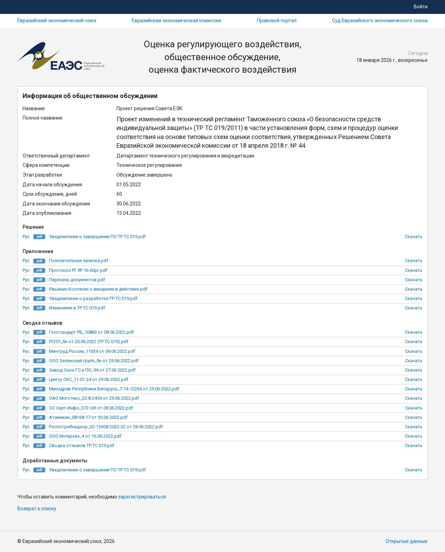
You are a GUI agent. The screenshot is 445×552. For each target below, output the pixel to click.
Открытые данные (407, 541)
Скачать (413, 236)
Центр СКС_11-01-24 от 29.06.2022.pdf (88, 379)
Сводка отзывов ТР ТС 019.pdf (81, 445)
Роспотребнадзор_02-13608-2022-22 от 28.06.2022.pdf (106, 426)
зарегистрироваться (142, 497)
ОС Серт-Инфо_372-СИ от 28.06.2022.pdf (91, 408)
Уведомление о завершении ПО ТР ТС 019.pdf (97, 236)
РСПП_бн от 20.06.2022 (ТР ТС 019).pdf (88, 341)
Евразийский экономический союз (56, 20)
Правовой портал (277, 20)
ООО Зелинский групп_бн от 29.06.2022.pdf (94, 360)
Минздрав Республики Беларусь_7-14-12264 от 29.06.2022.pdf (114, 388)
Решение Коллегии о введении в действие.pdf (98, 289)
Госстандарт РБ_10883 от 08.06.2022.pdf (91, 332)
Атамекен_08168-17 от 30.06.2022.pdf (88, 417)
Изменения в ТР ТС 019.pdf (77, 307)
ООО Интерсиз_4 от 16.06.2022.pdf (85, 436)
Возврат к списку (36, 508)
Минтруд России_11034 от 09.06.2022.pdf (92, 351)
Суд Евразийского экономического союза (380, 20)
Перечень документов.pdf (77, 279)
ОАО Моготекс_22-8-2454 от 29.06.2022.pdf (94, 398)
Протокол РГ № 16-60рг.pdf (78, 270)
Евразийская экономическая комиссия (176, 20)
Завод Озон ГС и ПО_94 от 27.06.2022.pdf (92, 370)
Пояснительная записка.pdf (78, 260)
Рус (26, 236)
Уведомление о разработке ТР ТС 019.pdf (93, 298)
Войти (421, 6)
